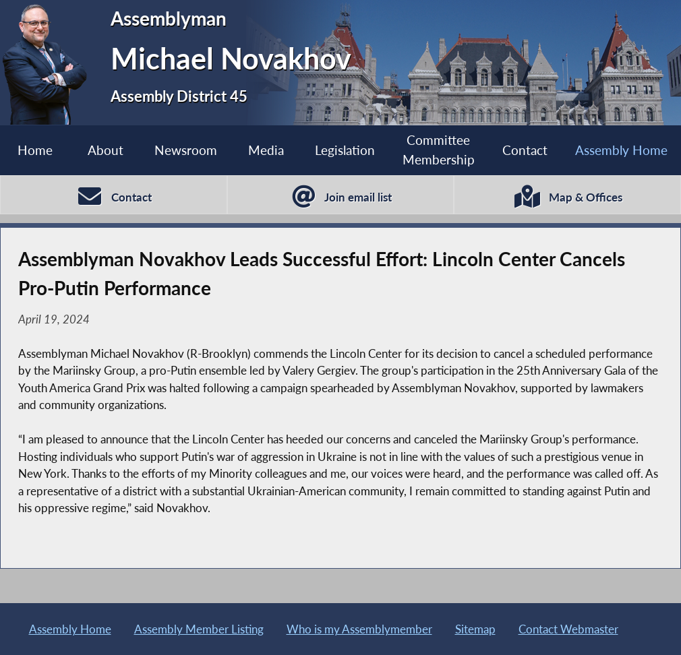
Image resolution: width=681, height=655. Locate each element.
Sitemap (475, 629)
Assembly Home (70, 629)
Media (266, 150)
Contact (524, 150)
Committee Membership (439, 149)
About (105, 150)
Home (35, 150)
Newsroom (185, 150)
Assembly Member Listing (199, 629)
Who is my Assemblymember (359, 629)
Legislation (345, 150)
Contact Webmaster (568, 629)
